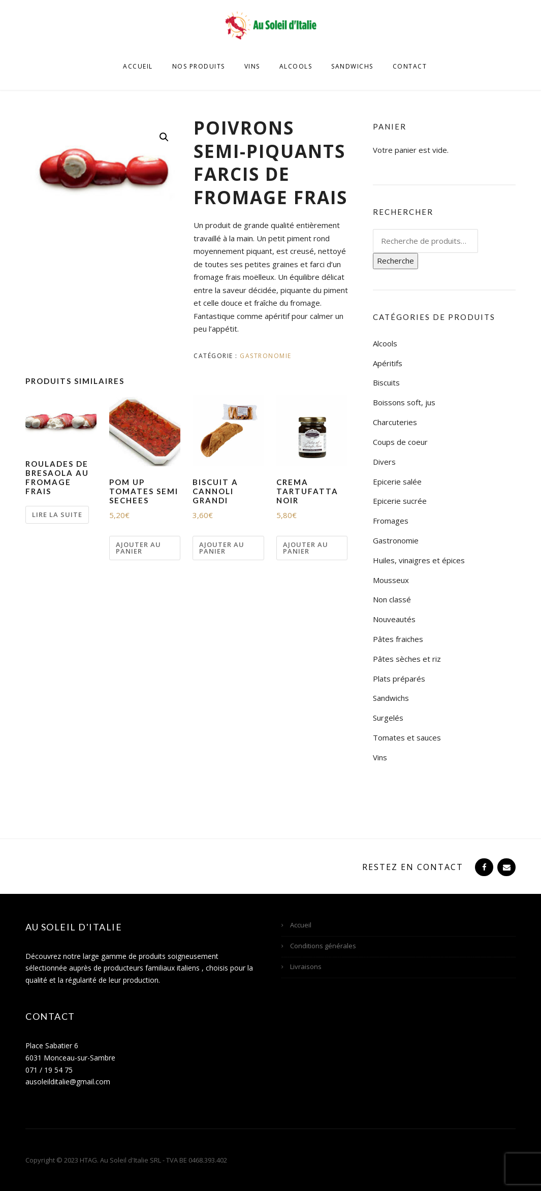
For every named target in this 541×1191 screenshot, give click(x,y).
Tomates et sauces (407, 737)
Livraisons (306, 966)
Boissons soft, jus (404, 402)
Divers (384, 462)
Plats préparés (399, 678)
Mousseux (391, 580)
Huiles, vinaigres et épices (419, 560)
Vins (252, 66)
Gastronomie (266, 355)
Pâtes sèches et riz (407, 659)
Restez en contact (412, 867)
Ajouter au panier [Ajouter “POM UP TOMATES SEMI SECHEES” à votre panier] (138, 548)
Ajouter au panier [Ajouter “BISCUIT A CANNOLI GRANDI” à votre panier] (221, 548)
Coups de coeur (400, 442)
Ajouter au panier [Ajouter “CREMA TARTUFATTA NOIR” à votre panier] (305, 548)
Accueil (138, 66)
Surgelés (388, 718)
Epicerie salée (397, 481)
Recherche (395, 260)
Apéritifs (387, 363)
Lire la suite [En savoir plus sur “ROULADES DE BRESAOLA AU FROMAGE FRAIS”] (57, 514)
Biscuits (386, 382)
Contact (410, 66)
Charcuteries (395, 422)
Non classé (392, 599)
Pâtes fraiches (398, 639)
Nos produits (198, 66)
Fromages (390, 521)
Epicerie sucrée (400, 501)
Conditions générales (323, 945)
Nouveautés (394, 619)
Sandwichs (352, 66)
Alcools (295, 66)
